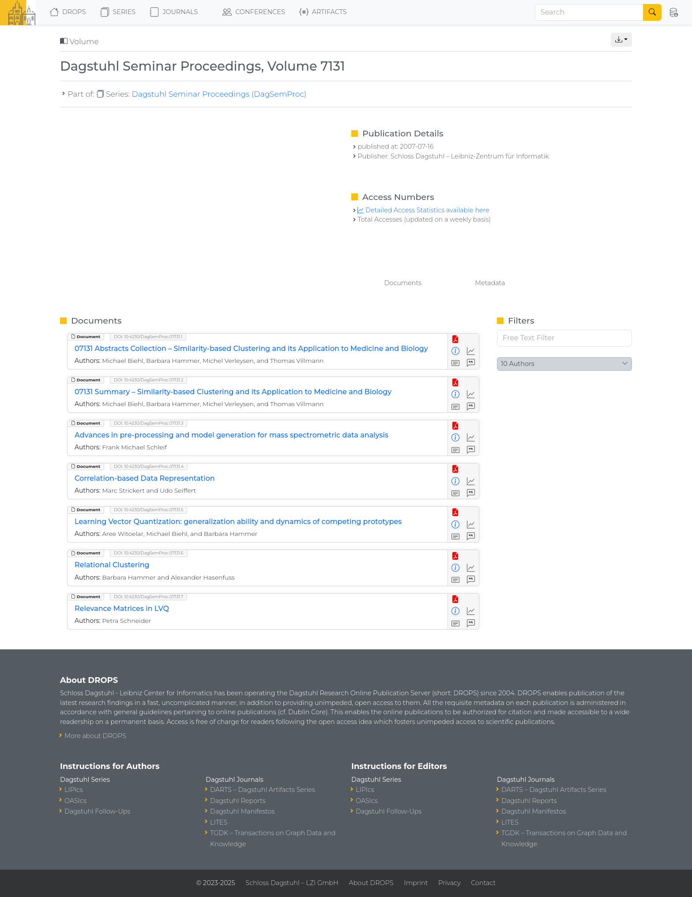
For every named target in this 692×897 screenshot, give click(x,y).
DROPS (67, 12)
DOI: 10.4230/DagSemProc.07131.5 (148, 509)
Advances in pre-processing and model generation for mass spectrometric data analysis (231, 435)
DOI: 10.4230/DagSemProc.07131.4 (149, 466)
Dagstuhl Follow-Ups (97, 811)
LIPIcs (73, 790)
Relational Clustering (112, 565)
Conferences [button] (253, 12)
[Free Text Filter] (564, 338)
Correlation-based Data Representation (145, 478)
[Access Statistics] (471, 352)
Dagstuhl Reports (238, 801)
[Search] (589, 12)
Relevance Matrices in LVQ (122, 608)
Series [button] (118, 12)
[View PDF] (455, 340)
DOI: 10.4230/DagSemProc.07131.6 (149, 552)
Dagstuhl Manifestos (242, 811)
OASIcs (75, 801)
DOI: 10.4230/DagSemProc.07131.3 (148, 423)
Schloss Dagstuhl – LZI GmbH (291, 883)
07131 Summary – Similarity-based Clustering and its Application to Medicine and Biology (233, 392)
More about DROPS (95, 736)
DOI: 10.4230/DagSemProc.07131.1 (148, 336)
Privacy (449, 883)
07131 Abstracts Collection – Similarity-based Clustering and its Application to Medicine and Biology (251, 348)
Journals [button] (174, 12)
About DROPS (371, 883)
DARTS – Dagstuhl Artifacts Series (262, 790)
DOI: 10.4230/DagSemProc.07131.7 (148, 596)
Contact (483, 883)
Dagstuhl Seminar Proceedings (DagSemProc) (219, 93)
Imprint (416, 883)
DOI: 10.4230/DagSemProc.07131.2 (148, 379)
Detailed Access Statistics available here (423, 210)
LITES (218, 822)
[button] (674, 12)
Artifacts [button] (323, 12)
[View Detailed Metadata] (455, 352)
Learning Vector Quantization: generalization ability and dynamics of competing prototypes (238, 521)
